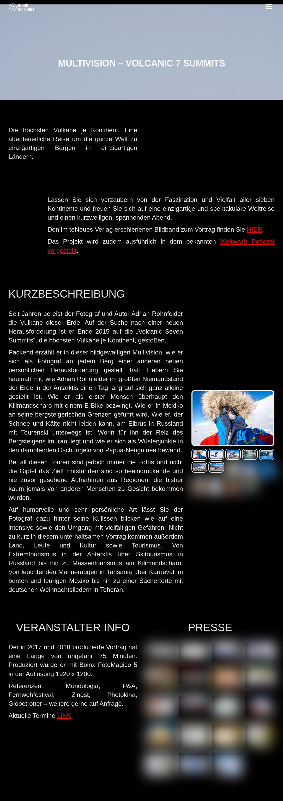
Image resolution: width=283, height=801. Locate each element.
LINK (64, 715)
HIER (254, 229)
